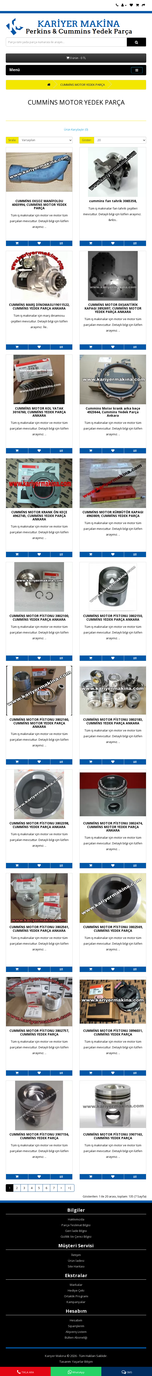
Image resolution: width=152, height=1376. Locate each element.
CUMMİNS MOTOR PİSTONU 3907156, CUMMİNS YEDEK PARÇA (39, 1136)
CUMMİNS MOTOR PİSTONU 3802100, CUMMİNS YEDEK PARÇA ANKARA (39, 617)
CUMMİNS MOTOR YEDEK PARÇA (82, 85)
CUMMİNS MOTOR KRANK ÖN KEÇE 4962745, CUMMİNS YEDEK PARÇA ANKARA (39, 515)
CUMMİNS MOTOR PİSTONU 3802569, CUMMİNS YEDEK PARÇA (113, 928)
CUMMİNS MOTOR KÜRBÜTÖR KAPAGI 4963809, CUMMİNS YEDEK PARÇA (112, 514)
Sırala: (12, 140)
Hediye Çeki (76, 1290)
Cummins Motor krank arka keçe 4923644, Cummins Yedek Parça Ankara (113, 412)
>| (69, 1188)
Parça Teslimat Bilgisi (76, 1225)
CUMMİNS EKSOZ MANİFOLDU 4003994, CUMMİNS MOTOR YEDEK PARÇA (39, 204)
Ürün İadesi (76, 1261)
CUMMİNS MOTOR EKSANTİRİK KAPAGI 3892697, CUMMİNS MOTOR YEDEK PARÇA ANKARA (113, 308)
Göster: (87, 140)
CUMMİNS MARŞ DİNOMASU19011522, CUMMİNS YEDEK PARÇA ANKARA (39, 306)
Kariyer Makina (55, 1356)
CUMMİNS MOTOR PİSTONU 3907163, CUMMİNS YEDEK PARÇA (113, 1136)
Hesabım (76, 1320)
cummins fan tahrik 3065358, (113, 201)
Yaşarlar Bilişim (82, 1361)
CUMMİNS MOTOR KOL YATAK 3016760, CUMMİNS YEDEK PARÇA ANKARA (39, 412)
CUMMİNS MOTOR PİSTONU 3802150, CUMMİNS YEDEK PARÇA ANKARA (113, 617)
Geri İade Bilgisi (76, 1231)
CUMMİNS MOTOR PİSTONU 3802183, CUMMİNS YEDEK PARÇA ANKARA (113, 721)
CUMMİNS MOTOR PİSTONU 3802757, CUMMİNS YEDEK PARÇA (39, 1032)
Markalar (76, 1285)
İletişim (76, 1255)
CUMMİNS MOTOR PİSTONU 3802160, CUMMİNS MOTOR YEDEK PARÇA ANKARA (39, 723)
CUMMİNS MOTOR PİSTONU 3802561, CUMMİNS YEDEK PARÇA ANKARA (39, 928)
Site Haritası (76, 1266)
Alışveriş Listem (76, 1332)
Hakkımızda (76, 1219)
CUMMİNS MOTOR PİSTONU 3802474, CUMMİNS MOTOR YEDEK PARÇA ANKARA (113, 826)
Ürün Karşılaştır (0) (76, 129)
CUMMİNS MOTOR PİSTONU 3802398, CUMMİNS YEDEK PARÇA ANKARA (39, 825)
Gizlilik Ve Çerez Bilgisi (76, 1236)
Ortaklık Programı (76, 1296)
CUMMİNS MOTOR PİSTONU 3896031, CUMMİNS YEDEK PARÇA (113, 1032)
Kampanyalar (76, 1302)
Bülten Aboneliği (76, 1337)
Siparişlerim (76, 1326)
